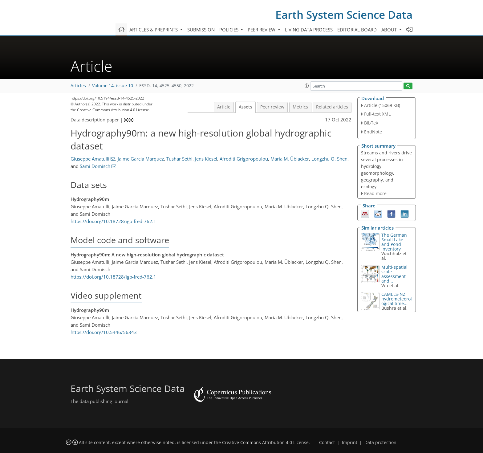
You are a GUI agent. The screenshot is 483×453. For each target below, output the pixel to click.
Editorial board (357, 30)
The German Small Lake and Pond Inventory (394, 242)
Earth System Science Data (343, 14)
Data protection (380, 442)
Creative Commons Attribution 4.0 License (265, 442)
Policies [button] (229, 30)
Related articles (332, 107)
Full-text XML (377, 114)
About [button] (389, 30)
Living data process (309, 30)
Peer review (272, 107)
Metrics (300, 107)
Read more (375, 193)
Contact (327, 442)
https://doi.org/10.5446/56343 (104, 332)
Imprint (349, 442)
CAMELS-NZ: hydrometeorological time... (396, 298)
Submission (201, 30)
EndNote (373, 132)
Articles (78, 85)
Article (223, 107)
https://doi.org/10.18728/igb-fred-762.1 (113, 221)
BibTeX (371, 123)
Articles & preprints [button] (154, 30)
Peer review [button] (262, 30)
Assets (245, 107)
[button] (307, 85)
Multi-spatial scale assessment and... (394, 274)
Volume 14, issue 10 (112, 85)
